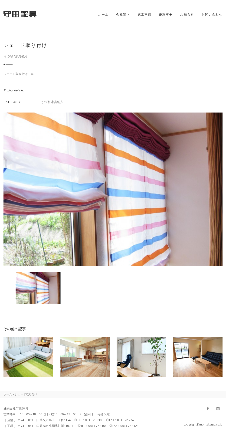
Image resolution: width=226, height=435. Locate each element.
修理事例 (166, 14)
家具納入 (21, 56)
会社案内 (123, 14)
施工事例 (144, 14)
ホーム (103, 14)
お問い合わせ (212, 14)
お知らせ (187, 14)
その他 (8, 56)
